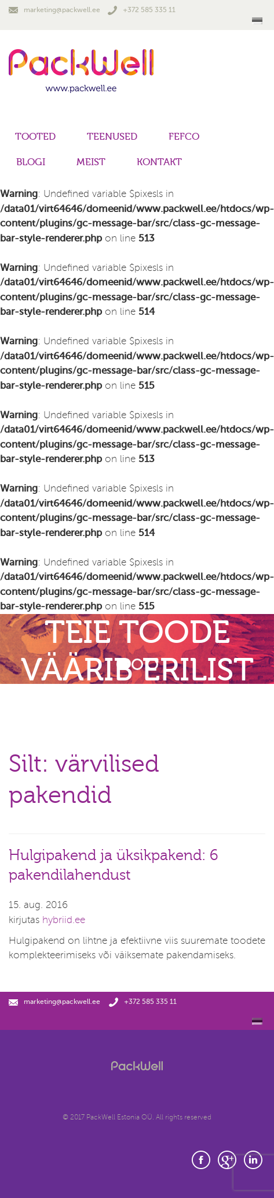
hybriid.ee (63, 919)
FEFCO (184, 136)
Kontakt (159, 162)
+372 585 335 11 (142, 10)
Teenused (112, 136)
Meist (90, 162)
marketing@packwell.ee (54, 10)
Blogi (30, 162)
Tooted (35, 136)
